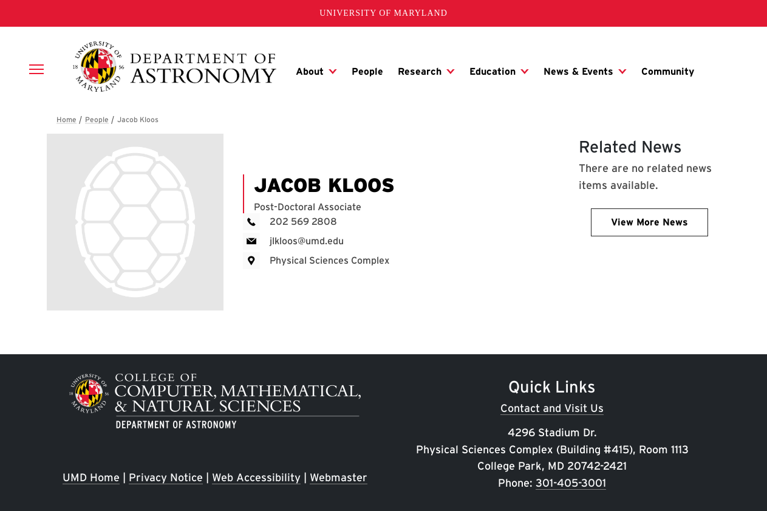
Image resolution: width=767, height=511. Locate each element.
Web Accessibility (256, 477)
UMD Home (91, 477)
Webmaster (338, 477)
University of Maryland (383, 13)
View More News (649, 222)
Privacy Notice (166, 477)
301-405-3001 (571, 482)
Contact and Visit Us (552, 408)
